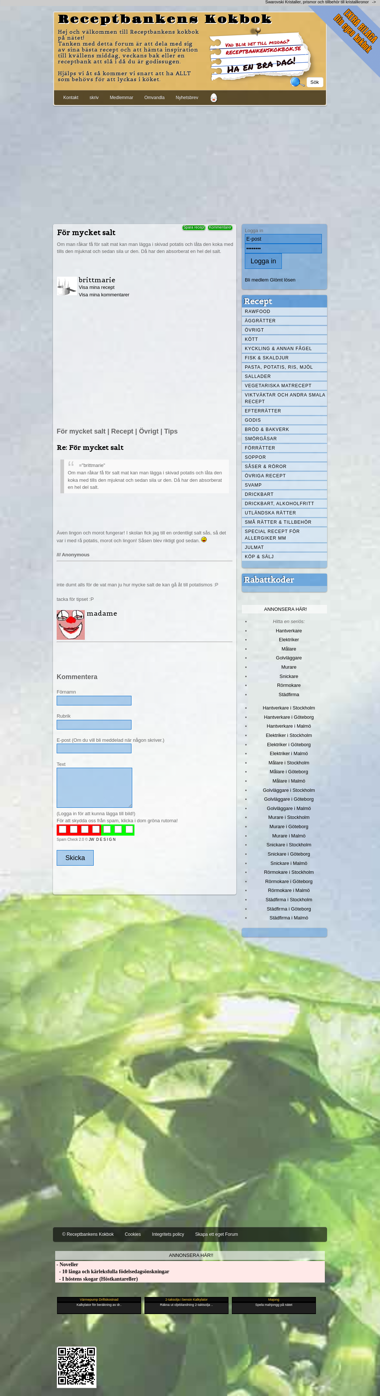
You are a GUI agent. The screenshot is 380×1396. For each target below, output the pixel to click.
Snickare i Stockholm (289, 844)
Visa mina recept (96, 287)
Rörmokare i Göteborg (289, 881)
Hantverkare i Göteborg (289, 717)
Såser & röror (266, 466)
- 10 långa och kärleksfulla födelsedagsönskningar (112, 1271)
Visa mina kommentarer (104, 294)
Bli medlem (257, 280)
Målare (288, 649)
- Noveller (66, 1264)
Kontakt (71, 97)
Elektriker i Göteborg (289, 744)
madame (102, 613)
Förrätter (260, 448)
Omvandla (154, 97)
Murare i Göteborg (288, 826)
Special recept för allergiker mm (272, 535)
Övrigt (254, 330)
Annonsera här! (285, 609)
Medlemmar (121, 97)
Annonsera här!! (191, 1255)
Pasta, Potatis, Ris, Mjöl (279, 367)
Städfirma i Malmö (289, 918)
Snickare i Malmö (288, 863)
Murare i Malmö (289, 836)
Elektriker (289, 639)
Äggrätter (260, 320)
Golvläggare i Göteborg (289, 799)
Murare (288, 667)
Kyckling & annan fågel (278, 348)
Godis (253, 420)
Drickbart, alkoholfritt (279, 503)
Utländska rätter (270, 513)
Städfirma (289, 694)
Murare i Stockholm (289, 817)
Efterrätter (263, 411)
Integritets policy (168, 1234)
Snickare (289, 676)
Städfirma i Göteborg (289, 909)
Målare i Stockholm (289, 763)
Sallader (258, 376)
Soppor (255, 457)
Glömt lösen (283, 280)
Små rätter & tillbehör (278, 522)
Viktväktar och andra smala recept (285, 398)
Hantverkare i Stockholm (289, 708)
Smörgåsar (261, 438)
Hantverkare (289, 630)
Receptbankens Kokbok (165, 20)
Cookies (133, 1234)
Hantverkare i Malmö (289, 726)
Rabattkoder (269, 579)
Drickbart (259, 494)
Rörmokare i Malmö (289, 890)
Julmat (254, 547)
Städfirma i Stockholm (289, 899)
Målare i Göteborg (289, 771)
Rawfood (257, 311)
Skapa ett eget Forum (216, 1234)
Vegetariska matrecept (278, 385)
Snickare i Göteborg (289, 854)
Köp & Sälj (259, 556)
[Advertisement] (190, 163)
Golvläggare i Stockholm (289, 790)
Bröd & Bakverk (267, 429)
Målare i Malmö (289, 781)
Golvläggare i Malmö (289, 808)
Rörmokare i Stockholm (289, 872)
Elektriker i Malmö (289, 753)
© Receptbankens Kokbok (88, 1234)
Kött (251, 339)
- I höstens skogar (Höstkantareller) (96, 1279)
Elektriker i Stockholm (289, 735)
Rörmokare (289, 685)
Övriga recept (265, 475)
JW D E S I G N (102, 839)
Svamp (253, 485)
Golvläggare (289, 658)
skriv (94, 97)
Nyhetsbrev (187, 97)
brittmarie (97, 280)
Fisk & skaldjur (267, 357)
